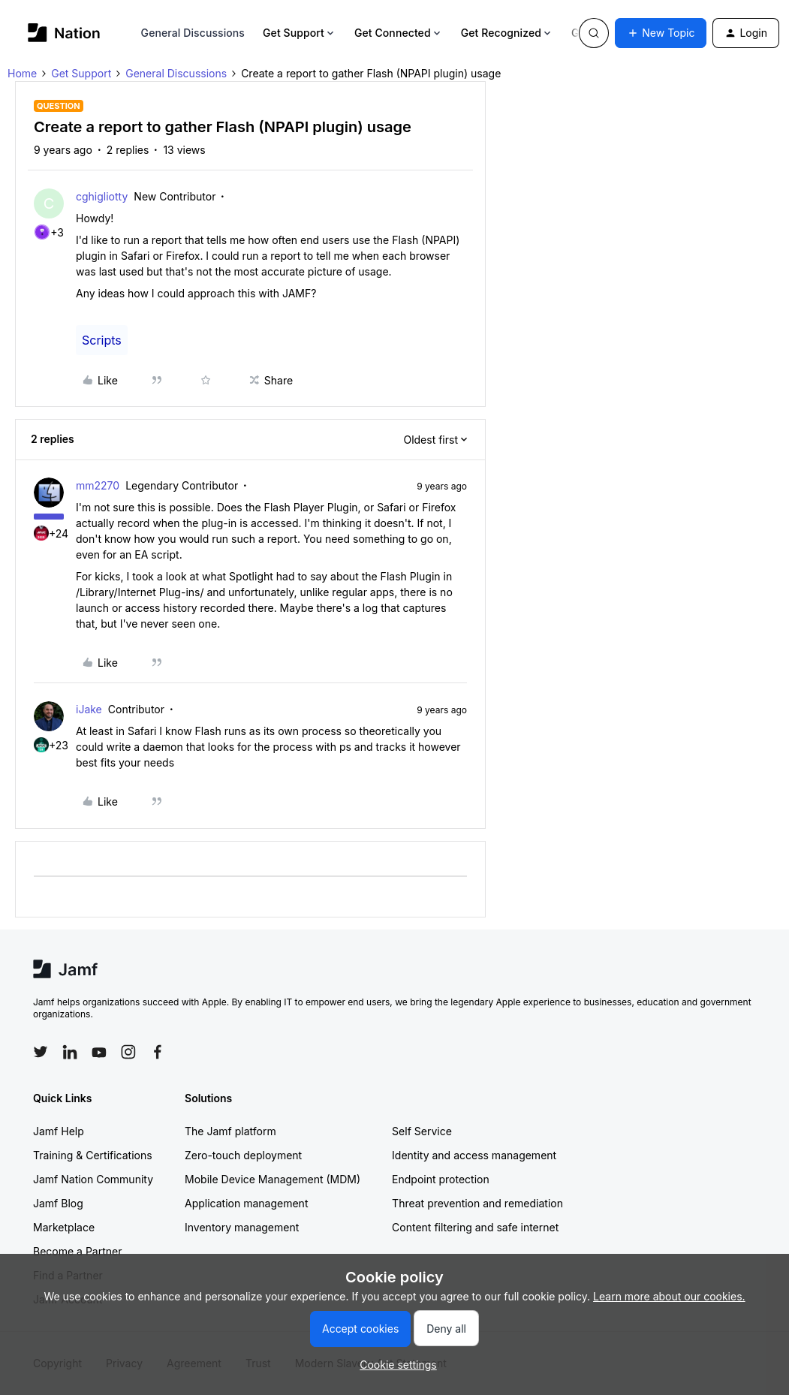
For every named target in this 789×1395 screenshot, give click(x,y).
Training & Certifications (92, 1155)
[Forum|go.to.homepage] (64, 32)
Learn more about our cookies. (669, 1296)
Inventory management (242, 1227)
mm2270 (97, 485)
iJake (89, 709)
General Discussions (193, 32)
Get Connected (398, 32)
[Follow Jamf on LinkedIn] (69, 1051)
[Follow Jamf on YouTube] (99, 1052)
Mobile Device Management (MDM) (272, 1179)
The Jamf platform (230, 1131)
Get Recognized (507, 32)
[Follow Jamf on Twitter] (40, 1052)
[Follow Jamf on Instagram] (128, 1051)
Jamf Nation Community (93, 1179)
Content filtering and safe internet (475, 1227)
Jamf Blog (58, 1203)
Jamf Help (58, 1131)
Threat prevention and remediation (477, 1203)
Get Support (299, 32)
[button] (660, 33)
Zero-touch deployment (243, 1155)
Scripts (102, 340)
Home (22, 73)
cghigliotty (102, 196)
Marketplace (64, 1227)
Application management (246, 1203)
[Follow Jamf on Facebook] (157, 1051)
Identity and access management (474, 1155)
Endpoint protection (440, 1179)
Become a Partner (77, 1251)
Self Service (422, 1131)
